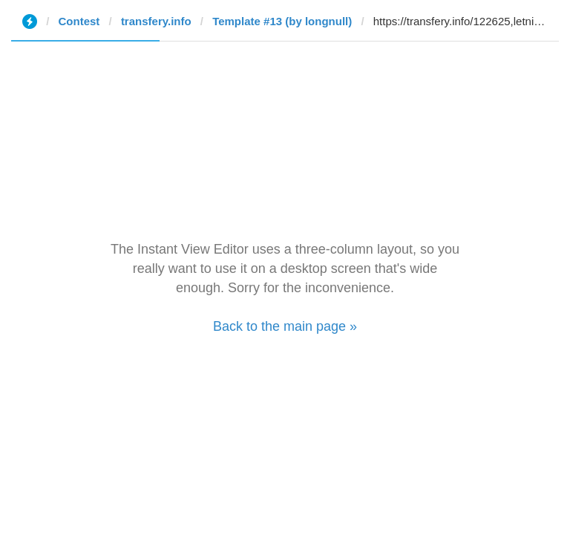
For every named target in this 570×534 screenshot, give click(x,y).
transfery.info (156, 21)
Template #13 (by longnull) (282, 21)
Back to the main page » (285, 326)
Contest (79, 21)
